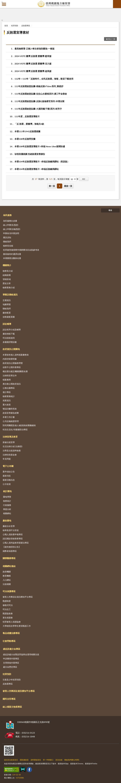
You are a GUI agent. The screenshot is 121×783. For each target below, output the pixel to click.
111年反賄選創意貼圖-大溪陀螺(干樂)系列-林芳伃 (38, 108)
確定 (83, 179)
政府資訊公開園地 (11, 349)
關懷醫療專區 (9, 558)
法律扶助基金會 (10, 454)
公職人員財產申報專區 (13, 534)
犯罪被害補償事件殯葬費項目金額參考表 (21, 250)
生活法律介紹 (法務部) (12, 446)
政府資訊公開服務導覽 (13, 363)
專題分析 (7, 509)
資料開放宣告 (36, 760)
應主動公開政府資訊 (12, 384)
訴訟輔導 (7, 324)
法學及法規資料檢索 (12, 450)
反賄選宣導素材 (18, 32)
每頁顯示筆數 (63, 179)
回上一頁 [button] (111, 39)
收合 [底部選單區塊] (110, 210)
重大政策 (7, 404)
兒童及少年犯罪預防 (12, 679)
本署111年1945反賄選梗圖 (27, 131)
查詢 (117, 4)
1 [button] (59, 186)
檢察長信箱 (8, 245)
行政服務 (7, 505)
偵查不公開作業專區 (12, 367)
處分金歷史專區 (10, 667)
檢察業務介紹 (9, 287)
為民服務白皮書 (10, 221)
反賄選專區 (25, 26)
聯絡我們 (7, 241)
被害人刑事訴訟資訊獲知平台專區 (18, 597)
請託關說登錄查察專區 (13, 538)
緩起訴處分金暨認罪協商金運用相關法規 (21, 654)
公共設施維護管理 (11, 421)
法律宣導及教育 (10, 436)
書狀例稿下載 (9, 333)
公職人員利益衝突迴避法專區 (16, 542)
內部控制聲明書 (10, 359)
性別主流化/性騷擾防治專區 (15, 429)
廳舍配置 (7, 312)
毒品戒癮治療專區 (11, 633)
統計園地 (7, 491)
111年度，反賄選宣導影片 (27, 116)
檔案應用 (7, 379)
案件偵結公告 (9, 471)
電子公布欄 (8, 466)
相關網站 (7, 513)
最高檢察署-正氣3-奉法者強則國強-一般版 (34, 48)
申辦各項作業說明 (11, 233)
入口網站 (7, 580)
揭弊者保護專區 (10, 551)
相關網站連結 (9, 566)
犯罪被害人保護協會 (12, 622)
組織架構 (7, 275)
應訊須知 (7, 237)
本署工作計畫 (9, 417)
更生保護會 (8, 617)
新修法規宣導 (9, 442)
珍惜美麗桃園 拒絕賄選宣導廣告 (30, 154)
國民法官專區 (9, 699)
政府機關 (7, 571)
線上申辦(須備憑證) (11, 229)
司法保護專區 (9, 591)
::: (2, 2)
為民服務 (7, 215)
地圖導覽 (7, 304)
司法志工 (7, 609)
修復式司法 (8, 605)
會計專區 (7, 392)
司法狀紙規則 (9, 338)
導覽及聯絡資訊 (10, 294)
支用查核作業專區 (11, 662)
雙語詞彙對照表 (10, 409)
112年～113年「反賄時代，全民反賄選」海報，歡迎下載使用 (44, 78)
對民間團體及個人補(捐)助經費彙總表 (19, 425)
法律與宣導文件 (10, 375)
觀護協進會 (8, 613)
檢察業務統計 (9, 396)
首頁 (6, 26)
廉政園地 (7, 520)
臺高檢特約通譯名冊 (12, 254)
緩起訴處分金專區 (11, 649)
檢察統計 (7, 501)
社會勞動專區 (9, 641)
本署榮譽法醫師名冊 (12, 258)
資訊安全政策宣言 (11, 760)
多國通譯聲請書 (10, 342)
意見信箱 (58, 760)
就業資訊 (7, 400)
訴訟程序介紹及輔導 (12, 329)
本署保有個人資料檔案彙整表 (16, 355)
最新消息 (7, 475)
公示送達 (7, 484)
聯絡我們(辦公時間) (71, 760)
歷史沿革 (7, 283)
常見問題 (7, 459)
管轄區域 (7, 279)
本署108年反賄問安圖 (25, 138)
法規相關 (7, 584)
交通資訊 (7, 300)
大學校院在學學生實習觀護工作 (17, 626)
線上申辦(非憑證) (10, 225)
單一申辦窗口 (48, 760)
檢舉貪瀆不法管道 (11, 530)
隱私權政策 (24, 760)
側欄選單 (4, 4)
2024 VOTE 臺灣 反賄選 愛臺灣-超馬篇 (33, 71)
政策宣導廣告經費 (11, 413)
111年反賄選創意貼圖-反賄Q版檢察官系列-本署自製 (39, 101)
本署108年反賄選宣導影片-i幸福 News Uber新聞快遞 (40, 146)
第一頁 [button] (52, 186)
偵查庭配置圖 (9, 317)
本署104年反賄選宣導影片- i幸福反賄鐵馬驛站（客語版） (42, 161)
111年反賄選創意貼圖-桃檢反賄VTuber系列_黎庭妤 (39, 86)
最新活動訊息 (9, 480)
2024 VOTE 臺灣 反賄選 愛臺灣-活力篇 (33, 63)
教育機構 (7, 576)
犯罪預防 (14, 26)
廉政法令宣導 (9, 526)
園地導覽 (7, 497)
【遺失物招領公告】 (12, 547)
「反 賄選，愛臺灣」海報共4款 (29, 123)
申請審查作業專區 (11, 658)
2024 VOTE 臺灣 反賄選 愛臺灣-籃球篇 (33, 56)
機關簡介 (7, 265)
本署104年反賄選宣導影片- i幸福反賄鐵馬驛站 (37, 169)
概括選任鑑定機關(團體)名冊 (15, 371)
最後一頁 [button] (68, 186)
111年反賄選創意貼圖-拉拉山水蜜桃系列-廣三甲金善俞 (41, 93)
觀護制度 (7, 601)
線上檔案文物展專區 (12, 706)
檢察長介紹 (8, 271)
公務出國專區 (9, 388)
